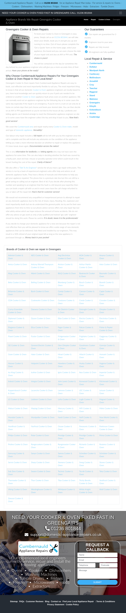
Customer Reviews (34, 601)
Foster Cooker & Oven (40, 336)
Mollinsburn (95, 78)
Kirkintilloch (95, 110)
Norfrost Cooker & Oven (41, 426)
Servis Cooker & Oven (17, 462)
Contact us (56, 601)
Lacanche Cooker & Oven (42, 390)
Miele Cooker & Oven (108, 408)
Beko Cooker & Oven (17, 282)
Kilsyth (92, 106)
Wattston (93, 99)
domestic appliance (24, 130)
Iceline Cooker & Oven (40, 372)
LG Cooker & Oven (16, 399)
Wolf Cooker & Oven (108, 489)
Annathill (93, 81)
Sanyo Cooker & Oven (40, 453)
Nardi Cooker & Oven (67, 417)
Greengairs (94, 103)
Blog (47, 601)
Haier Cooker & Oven (40, 354)
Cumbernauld (95, 63)
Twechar (93, 88)
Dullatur (93, 67)
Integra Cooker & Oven (41, 381)
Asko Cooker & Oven (108, 264)
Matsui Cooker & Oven (18, 408)
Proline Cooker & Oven (18, 444)
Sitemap (14, 601)
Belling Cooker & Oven (40, 282)
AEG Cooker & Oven (39, 255)
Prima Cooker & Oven (108, 435)
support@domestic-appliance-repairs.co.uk (65, 534)
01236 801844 (51, 3)
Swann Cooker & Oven (40, 471)
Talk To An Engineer (28, 167)
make (69, 126)
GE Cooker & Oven (16, 345)
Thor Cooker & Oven (40, 480)
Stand (92, 95)
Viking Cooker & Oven (17, 489)
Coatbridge (94, 117)
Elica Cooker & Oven (40, 327)
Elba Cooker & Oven (66, 318)
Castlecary (94, 74)
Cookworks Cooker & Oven (42, 300)
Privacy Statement (55, 605)
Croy (91, 85)
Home (86, 19)
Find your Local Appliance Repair (78, 601)
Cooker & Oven (104, 19)
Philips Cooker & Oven (17, 435)
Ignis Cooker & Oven (66, 372)
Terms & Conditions (105, 601)
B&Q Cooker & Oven (67, 273)
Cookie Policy (72, 605)
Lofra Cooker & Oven (67, 399)
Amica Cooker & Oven (17, 264)
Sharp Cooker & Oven (40, 462)
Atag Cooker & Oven (17, 273)
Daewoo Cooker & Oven (41, 309)
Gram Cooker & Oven (17, 354)
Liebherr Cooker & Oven (41, 399)
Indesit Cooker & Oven (17, 381)
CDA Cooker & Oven (17, 300)
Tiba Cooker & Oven (66, 480)
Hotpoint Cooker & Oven (41, 363)
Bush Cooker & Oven (40, 291)
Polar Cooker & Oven (40, 435)
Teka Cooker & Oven (108, 471)
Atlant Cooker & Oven (40, 273)
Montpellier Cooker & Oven (42, 417)
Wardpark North (96, 70)
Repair (93, 19)
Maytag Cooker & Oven (41, 408)
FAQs (21, 601)
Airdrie (92, 113)
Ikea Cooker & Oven (87, 372)
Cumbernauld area (25, 126)
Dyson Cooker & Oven (40, 318)
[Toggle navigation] (120, 12)
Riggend (93, 92)
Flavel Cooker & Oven (17, 336)
